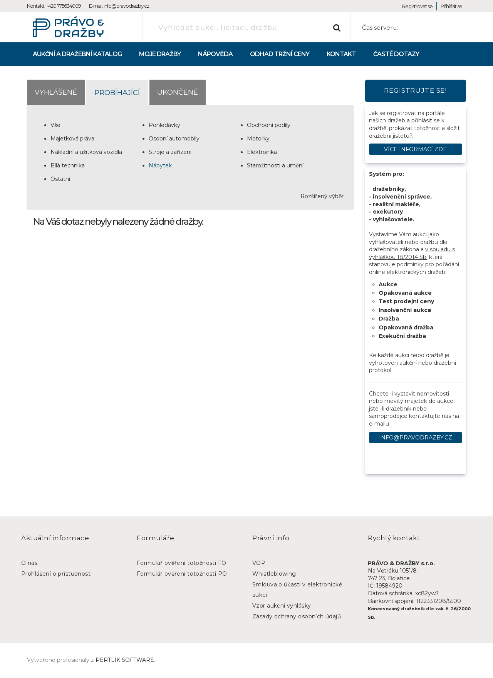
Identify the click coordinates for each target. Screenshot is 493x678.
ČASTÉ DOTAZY (396, 54)
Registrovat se (417, 6)
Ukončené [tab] (177, 92)
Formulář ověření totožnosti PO (182, 574)
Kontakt (341, 54)
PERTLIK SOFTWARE (125, 661)
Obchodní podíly (268, 125)
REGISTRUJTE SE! (415, 91)
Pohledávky (164, 125)
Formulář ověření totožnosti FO (181, 563)
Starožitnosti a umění (275, 165)
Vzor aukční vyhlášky (281, 606)
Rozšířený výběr (322, 196)
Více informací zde (415, 150)
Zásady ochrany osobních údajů (296, 617)
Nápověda (215, 54)
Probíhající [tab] (117, 92)
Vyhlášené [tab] (56, 92)
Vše (55, 125)
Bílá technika (67, 165)
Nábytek (160, 165)
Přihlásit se (451, 6)
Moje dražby (160, 54)
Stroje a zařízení (170, 152)
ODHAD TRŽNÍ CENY (279, 54)
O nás (29, 563)
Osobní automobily (174, 138)
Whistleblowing (274, 574)
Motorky (258, 138)
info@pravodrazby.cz (415, 438)
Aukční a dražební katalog (77, 54)
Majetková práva (72, 138)
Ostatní (60, 178)
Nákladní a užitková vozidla (86, 152)
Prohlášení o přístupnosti (56, 574)
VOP (258, 563)
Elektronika (262, 152)
